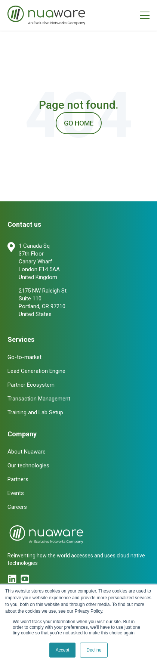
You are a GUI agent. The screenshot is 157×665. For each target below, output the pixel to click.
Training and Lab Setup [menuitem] (35, 412)
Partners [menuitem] (17, 479)
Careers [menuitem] (17, 507)
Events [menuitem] (15, 493)
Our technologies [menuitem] (28, 465)
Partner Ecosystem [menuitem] (31, 384)
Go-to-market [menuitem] (24, 357)
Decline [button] (93, 650)
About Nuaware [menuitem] (26, 451)
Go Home (78, 123)
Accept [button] (63, 650)
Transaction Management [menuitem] (38, 398)
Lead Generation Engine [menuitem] (36, 371)
